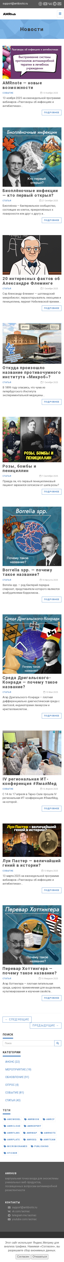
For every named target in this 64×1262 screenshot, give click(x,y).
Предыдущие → (45, 1025)
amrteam (47, 1139)
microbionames (15, 1146)
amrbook (31, 1119)
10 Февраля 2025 (48, 978)
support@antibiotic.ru (24, 1207)
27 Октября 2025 (48, 200)
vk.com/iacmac (21, 1211)
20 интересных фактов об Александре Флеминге (31, 281)
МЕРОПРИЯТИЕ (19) (18, 1069)
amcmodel (12, 1119)
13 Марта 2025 (49, 871)
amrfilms (12, 1133)
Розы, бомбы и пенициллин (19, 468)
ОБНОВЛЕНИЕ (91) (17, 1077)
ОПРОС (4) (12, 1084)
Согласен (23, 1256)
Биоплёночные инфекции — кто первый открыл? (30, 193)
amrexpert (32, 1126)
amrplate (12, 1139)
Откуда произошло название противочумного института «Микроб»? (32, 372)
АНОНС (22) (12, 1061)
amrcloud (12, 1126)
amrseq (30, 1139)
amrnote (48, 1133)
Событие (8, 93)
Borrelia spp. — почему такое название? (27, 572)
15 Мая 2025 (50, 692)
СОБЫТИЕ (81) (14, 1092)
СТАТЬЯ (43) (12, 1100)
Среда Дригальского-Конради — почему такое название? (30, 682)
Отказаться (40, 1256)
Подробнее (51, 112)
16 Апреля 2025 (49, 789)
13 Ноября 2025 (49, 93)
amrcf (49, 1119)
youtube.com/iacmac (24, 1219)
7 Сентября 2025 (48, 476)
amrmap (30, 1133)
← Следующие (17, 1019)
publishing (40, 1146)
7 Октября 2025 (49, 288)
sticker (10, 1153)
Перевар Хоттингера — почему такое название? (30, 970)
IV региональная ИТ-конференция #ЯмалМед (30, 781)
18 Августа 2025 (49, 580)
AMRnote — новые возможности (22, 85)
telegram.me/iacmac (24, 1215)
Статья (7, 200)
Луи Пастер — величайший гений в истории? (32, 863)
